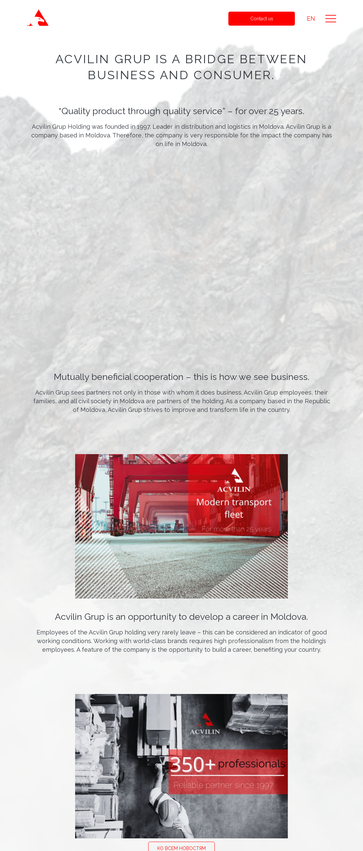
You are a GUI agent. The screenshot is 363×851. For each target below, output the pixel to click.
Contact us (261, 18)
